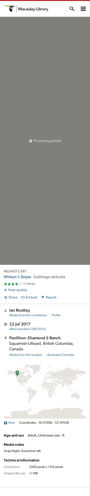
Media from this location (25, 355)
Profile (56, 315)
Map (9, 422)
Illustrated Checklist (60, 355)
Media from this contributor (28, 315)
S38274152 (27, 329)
